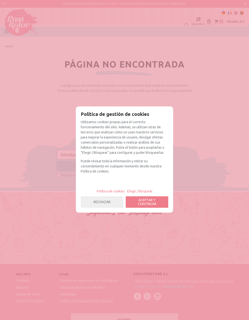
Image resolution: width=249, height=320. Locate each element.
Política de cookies (111, 191)
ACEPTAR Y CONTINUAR (147, 202)
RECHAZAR (102, 202)
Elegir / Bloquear (139, 191)
